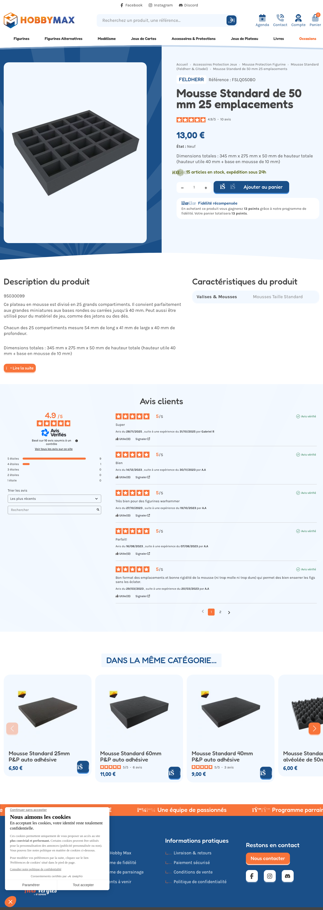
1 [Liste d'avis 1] (211, 612)
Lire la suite (20, 367)
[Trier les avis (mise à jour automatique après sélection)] (54, 499)
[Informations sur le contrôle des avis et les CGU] (77, 441)
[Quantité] (194, 187)
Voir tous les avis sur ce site (54, 449)
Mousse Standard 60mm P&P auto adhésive (130, 756)
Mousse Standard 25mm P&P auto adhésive (39, 756)
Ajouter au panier (251, 187)
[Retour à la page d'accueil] (40, 20)
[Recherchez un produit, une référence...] (162, 20)
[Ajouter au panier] (83, 767)
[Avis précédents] (203, 612)
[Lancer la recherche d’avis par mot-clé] (98, 510)
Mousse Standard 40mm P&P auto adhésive (222, 756)
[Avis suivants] (229, 612)
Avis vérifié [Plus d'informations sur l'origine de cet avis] (308, 416)
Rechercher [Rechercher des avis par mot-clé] (52, 510)
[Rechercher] (231, 20)
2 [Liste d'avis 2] (220, 612)
